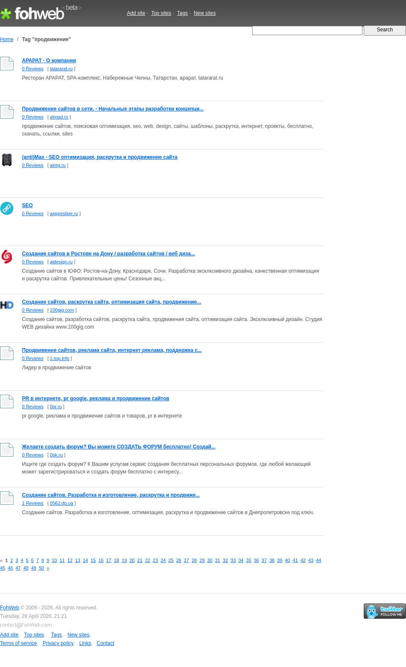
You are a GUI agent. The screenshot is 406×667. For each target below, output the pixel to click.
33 (233, 560)
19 (124, 560)
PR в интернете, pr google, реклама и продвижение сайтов (96, 398)
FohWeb (9, 608)
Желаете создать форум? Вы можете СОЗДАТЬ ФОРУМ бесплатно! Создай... (118, 447)
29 (202, 560)
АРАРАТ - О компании (49, 61)
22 (147, 560)
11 (62, 560)
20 (131, 560)
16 (101, 560)
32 (225, 560)
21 (140, 560)
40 (287, 560)
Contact (105, 643)
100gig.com (62, 310)
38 (271, 560)
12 (69, 560)
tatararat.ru (61, 68)
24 (163, 560)
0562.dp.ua (61, 503)
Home (7, 39)
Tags (182, 13)
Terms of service (18, 643)
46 (10, 567)
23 (155, 560)
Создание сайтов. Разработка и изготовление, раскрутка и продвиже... (111, 495)
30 (209, 560)
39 (279, 560)
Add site (136, 13)
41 (295, 560)
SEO (27, 205)
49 (33, 567)
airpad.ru (59, 116)
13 (77, 560)
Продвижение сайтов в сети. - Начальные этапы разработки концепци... (113, 109)
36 (256, 560)
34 (240, 560)
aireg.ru (58, 165)
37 (264, 560)
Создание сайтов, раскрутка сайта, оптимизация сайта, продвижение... (111, 302)
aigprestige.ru (64, 213)
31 (217, 560)
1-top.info (59, 358)
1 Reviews (33, 503)
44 (318, 560)
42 (302, 560)
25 (170, 560)
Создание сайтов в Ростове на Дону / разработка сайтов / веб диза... (108, 254)
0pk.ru (56, 454)
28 (194, 560)
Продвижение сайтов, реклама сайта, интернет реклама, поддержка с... (112, 350)
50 (41, 567)
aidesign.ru (61, 261)
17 (108, 560)
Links (85, 643)
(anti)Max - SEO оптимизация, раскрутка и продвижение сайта (99, 157)
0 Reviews (33, 68)
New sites (205, 13)
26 (178, 560)
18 (116, 560)
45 (2, 567)
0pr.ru (56, 406)
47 (18, 567)
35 (248, 560)
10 (54, 560)
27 (186, 560)
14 (85, 560)
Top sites (161, 13)
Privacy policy (58, 643)
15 (93, 560)
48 (25, 567)
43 (310, 560)
